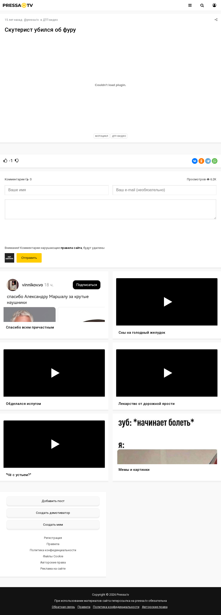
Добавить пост (53, 501)
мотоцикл (101, 136)
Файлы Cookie (53, 556)
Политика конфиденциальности (53, 550)
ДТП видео (50, 20)
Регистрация (53, 538)
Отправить (29, 258)
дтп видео (119, 136)
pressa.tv (33, 20)
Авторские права (53, 562)
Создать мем (53, 524)
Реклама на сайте (53, 568)
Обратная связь (63, 607)
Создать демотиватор (53, 513)
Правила (53, 544)
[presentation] (41, 232)
